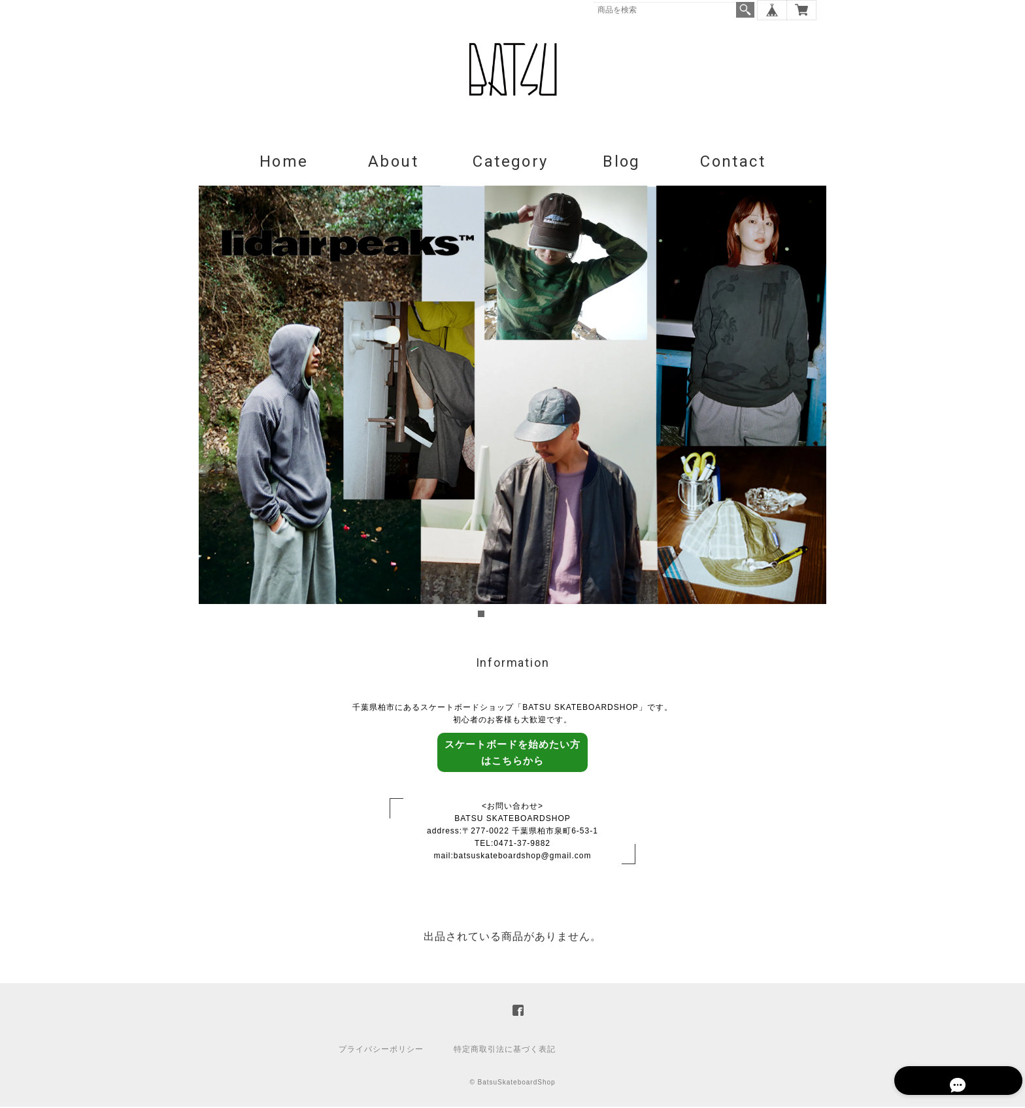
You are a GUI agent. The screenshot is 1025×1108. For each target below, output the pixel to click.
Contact (732, 162)
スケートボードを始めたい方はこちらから (512, 753)
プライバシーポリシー (381, 1050)
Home (284, 162)
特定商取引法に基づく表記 (505, 1050)
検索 (745, 10)
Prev (215, 404)
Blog (622, 162)
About (393, 162)
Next (809, 404)
